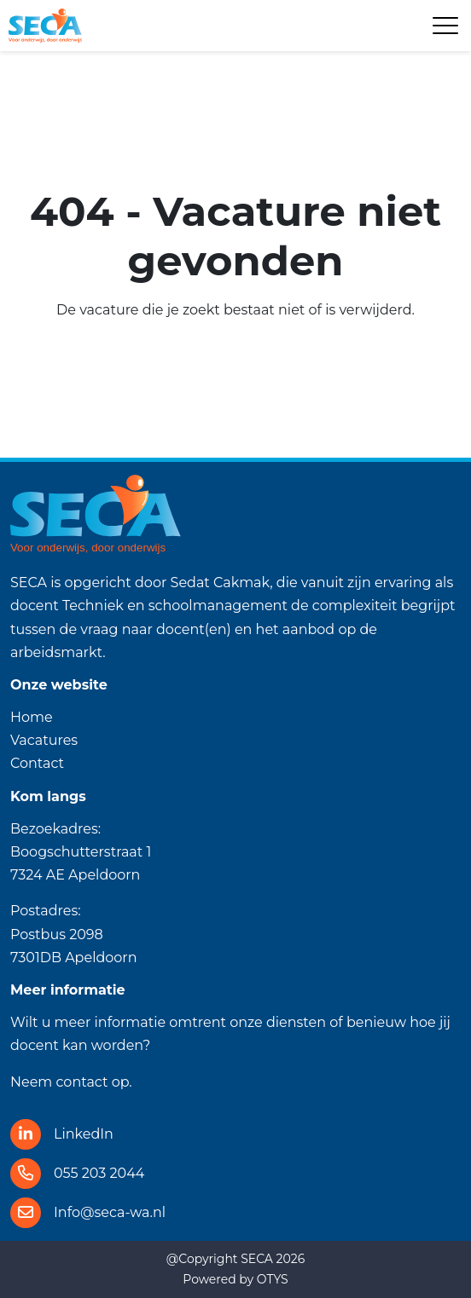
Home (31, 717)
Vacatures (44, 740)
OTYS (272, 1279)
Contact (37, 763)
